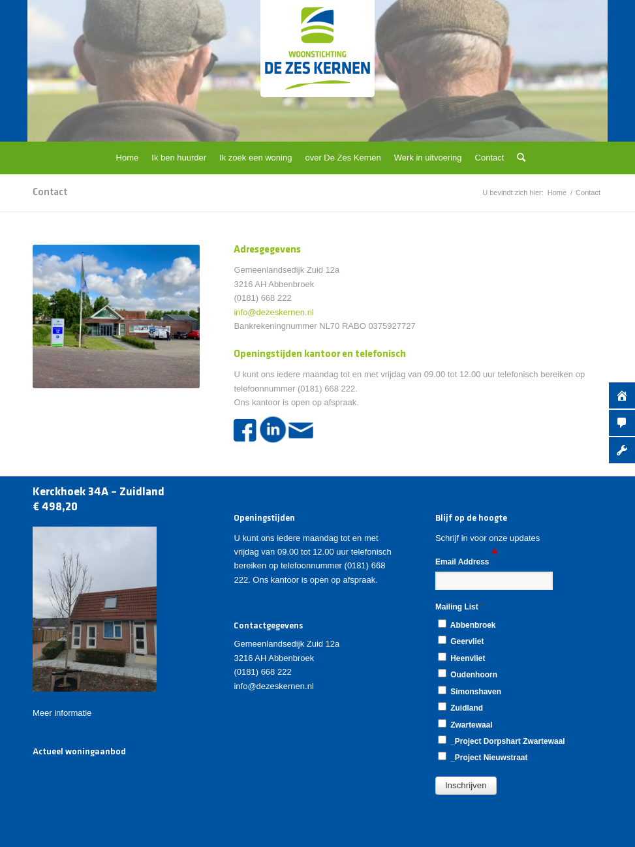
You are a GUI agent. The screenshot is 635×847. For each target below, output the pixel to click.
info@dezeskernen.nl (273, 312)
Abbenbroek (467, 624)
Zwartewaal (465, 724)
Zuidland (460, 707)
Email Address (466, 560)
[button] (466, 786)
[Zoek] (517, 158)
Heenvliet (461, 658)
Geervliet (461, 641)
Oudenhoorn (467, 674)
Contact (50, 192)
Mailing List (459, 606)
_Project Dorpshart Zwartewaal (501, 740)
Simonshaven (469, 691)
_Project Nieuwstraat (483, 757)
